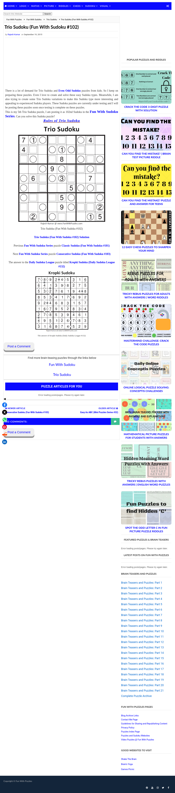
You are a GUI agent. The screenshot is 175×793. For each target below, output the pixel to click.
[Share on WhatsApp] (3, 395)
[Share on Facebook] (3, 380)
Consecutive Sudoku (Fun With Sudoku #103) (82, 253)
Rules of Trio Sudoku (60, 121)
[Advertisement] (60, 64)
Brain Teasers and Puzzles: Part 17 (142, 669)
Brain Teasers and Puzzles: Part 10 (142, 631)
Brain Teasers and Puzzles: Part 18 (142, 674)
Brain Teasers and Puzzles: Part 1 (141, 582)
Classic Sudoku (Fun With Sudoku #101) (85, 245)
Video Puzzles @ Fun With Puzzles (137, 739)
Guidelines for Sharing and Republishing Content (144, 723)
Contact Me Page (129, 719)
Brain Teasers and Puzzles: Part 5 (141, 604)
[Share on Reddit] (3, 410)
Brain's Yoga (127, 764)
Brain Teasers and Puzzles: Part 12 (142, 642)
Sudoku (90, 6)
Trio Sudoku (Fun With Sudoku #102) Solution (60, 237)
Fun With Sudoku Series (37, 245)
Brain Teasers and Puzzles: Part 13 (142, 647)
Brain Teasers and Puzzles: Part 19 (142, 679)
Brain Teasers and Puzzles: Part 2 (141, 588)
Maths (35, 6)
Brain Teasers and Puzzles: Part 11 (142, 636)
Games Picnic (127, 769)
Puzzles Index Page (130, 731)
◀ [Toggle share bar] (4, 374)
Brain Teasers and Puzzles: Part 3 (141, 593)
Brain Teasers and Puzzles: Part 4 (141, 598)
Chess (76, 6)
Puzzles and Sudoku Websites (135, 735)
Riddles (63, 6)
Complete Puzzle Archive (136, 696)
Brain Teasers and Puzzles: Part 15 (142, 658)
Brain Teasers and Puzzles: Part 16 (142, 663)
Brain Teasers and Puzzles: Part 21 (142, 690)
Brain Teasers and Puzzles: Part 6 (141, 609)
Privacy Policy (127, 727)
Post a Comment (19, 346)
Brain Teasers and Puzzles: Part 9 (141, 625)
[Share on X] (3, 387)
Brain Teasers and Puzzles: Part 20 (142, 685)
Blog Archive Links (130, 715)
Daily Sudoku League (40, 262)
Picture (49, 6)
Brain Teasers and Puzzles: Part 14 (142, 652)
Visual (104, 6)
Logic (23, 6)
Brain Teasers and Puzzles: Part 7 (141, 615)
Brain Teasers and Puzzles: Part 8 (141, 620)
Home (11, 6)
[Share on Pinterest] (3, 402)
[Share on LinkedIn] (3, 417)
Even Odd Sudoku (68, 90)
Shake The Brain (129, 759)
